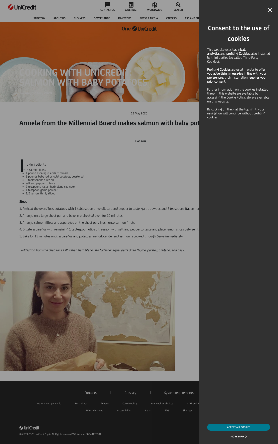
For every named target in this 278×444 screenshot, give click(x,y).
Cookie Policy (236, 97)
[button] (270, 10)
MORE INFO (237, 436)
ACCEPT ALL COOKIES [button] (238, 427)
